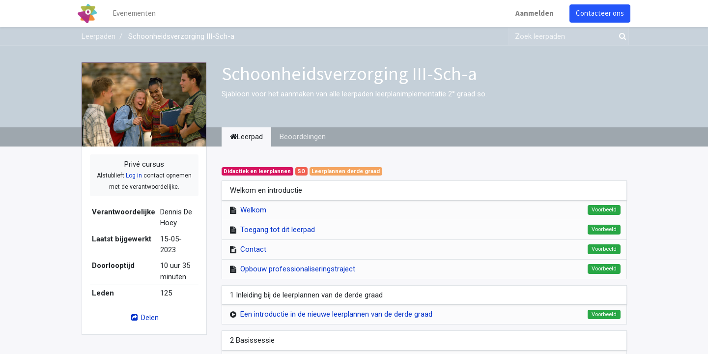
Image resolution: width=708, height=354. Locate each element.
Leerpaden (98, 36)
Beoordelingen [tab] (303, 136)
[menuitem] (137, 13)
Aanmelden (531, 13)
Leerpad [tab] (246, 136)
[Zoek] (620, 37)
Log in (134, 175)
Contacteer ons (596, 13)
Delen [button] (143, 317)
